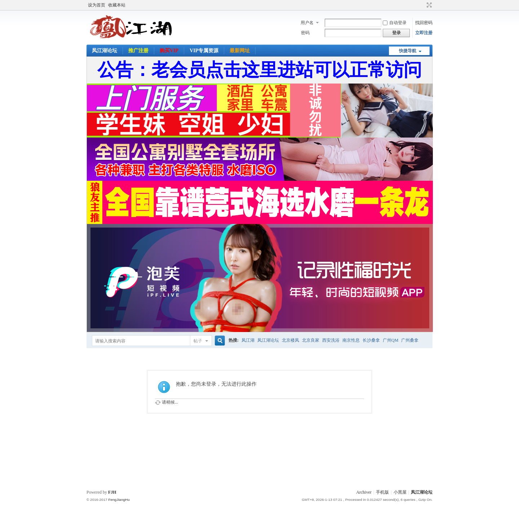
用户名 (307, 22)
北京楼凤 (290, 340)
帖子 (198, 340)
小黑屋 (400, 492)
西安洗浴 (331, 340)
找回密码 (423, 22)
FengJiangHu (118, 500)
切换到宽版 (428, 5)
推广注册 (138, 50)
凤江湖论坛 (104, 50)
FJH (112, 492)
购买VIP (169, 50)
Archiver (364, 492)
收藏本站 (116, 5)
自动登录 (395, 22)
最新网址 (240, 50)
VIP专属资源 (204, 50)
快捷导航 (407, 50)
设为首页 (96, 5)
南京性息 (351, 340)
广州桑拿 (409, 340)
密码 (305, 32)
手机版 (382, 492)
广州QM (390, 340)
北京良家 (310, 340)
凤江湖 (247, 340)
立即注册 (423, 32)
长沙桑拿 (371, 340)
